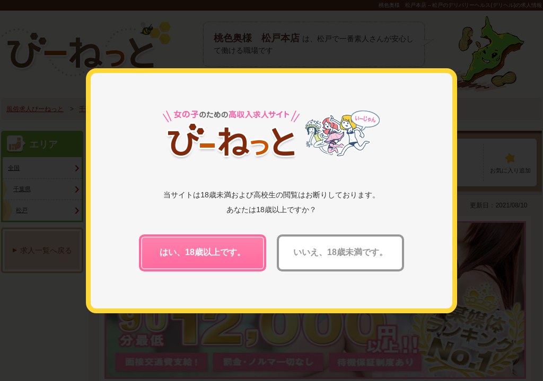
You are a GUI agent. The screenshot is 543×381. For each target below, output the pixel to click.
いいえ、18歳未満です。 (340, 252)
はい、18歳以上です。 (203, 252)
